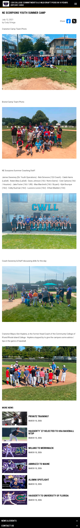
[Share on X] (74, 21)
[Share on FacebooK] (68, 21)
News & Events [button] (9, 521)
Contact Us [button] (7, 526)
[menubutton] (75, 3)
